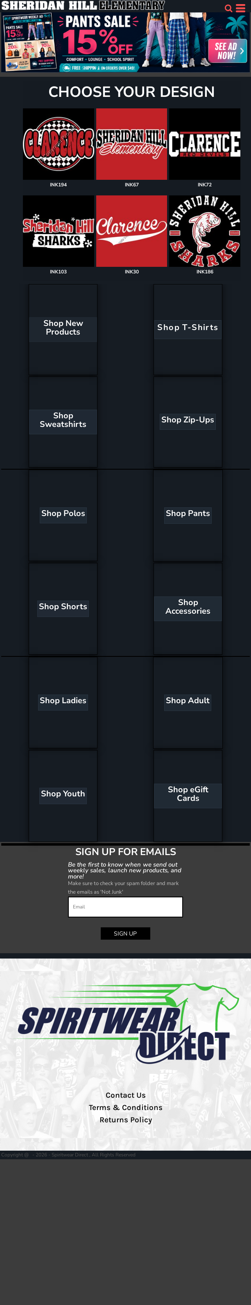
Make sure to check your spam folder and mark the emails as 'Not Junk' (123, 888)
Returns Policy (125, 1119)
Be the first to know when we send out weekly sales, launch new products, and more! (125, 870)
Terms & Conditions (126, 1107)
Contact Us (126, 1095)
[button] (228, 8)
